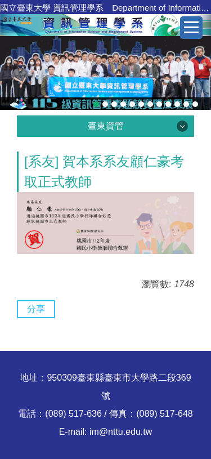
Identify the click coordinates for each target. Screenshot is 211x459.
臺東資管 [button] (106, 126)
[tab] (96, 104)
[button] (14, 73)
